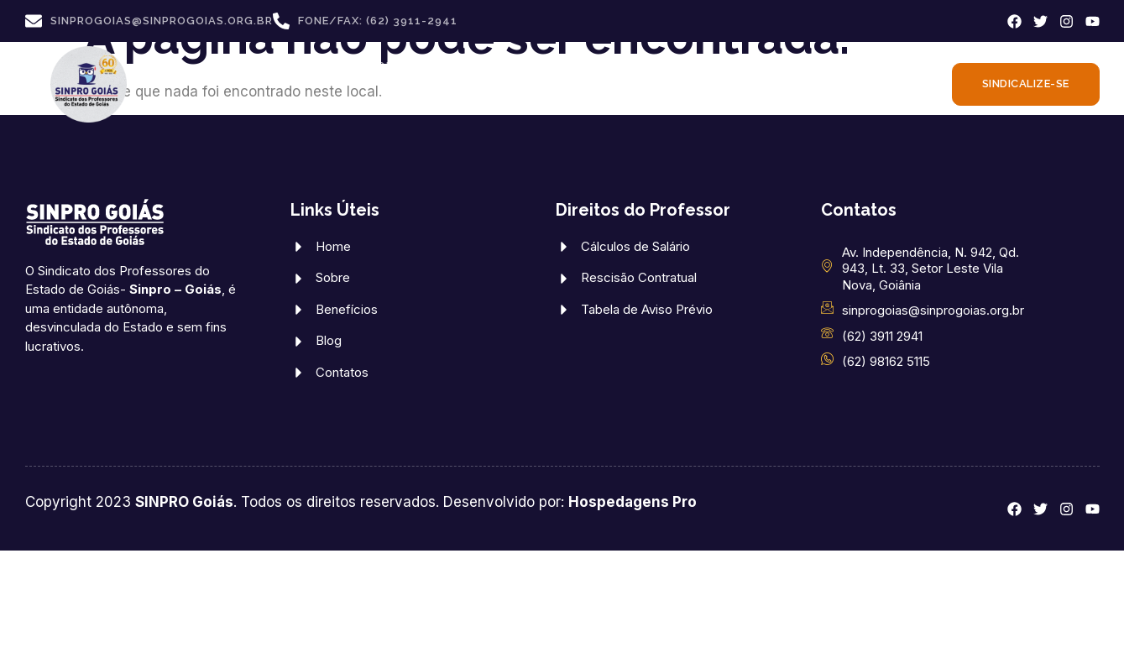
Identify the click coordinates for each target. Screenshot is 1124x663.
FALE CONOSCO (690, 99)
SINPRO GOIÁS (286, 67)
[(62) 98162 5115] (827, 358)
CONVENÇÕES (829, 66)
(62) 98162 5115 (886, 361)
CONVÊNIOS (402, 66)
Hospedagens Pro (632, 501)
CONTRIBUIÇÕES (428, 100)
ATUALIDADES (565, 100)
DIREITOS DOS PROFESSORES (668, 67)
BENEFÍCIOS (505, 67)
